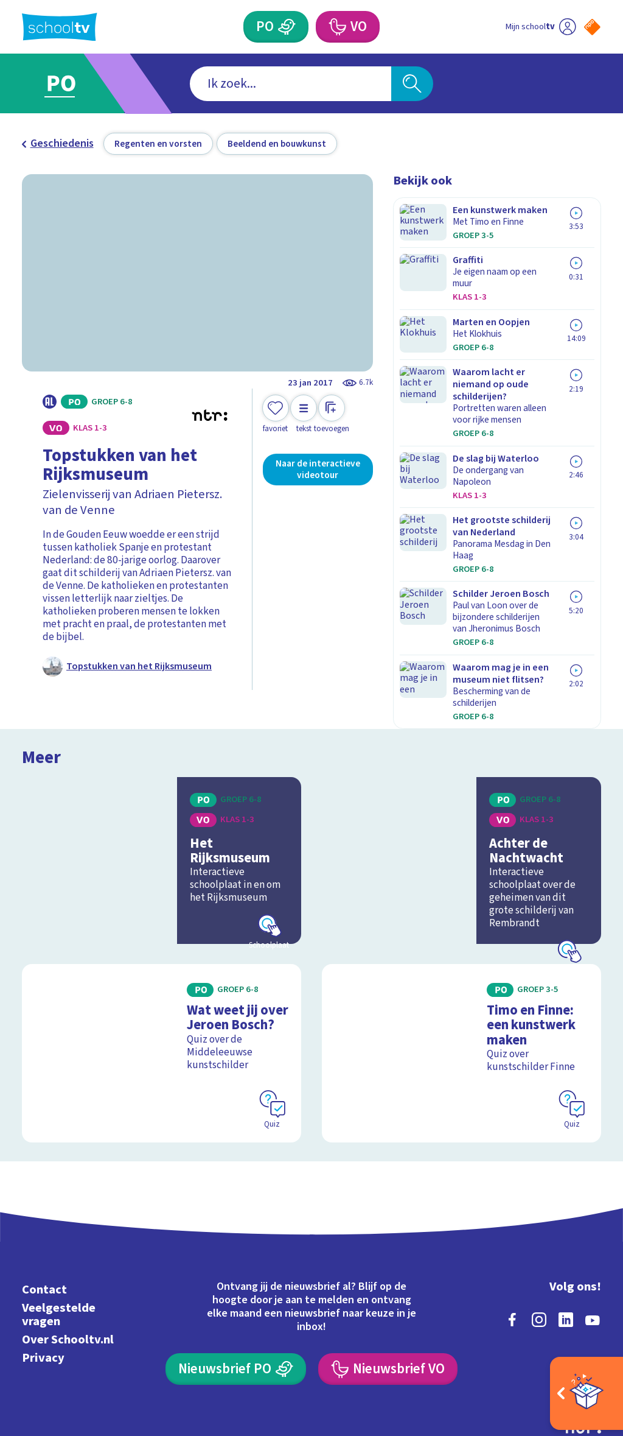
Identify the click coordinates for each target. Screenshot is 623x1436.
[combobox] (290, 83)
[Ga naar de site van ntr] (582, 1340)
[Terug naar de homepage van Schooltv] (59, 27)
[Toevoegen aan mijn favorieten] (275, 414)
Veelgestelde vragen (59, 1227)
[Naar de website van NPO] (592, 27)
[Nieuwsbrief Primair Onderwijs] (235, 1282)
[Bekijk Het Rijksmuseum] (161, 794)
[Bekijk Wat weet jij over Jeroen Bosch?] (161, 976)
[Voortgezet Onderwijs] (336, 27)
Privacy (43, 1271)
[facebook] (512, 1232)
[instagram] (539, 1232)
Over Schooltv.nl (68, 1252)
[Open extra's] (586, 1393)
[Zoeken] (412, 83)
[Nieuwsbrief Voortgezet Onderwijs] (387, 1282)
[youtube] (592, 1232)
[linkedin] (565, 1232)
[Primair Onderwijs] (286, 27)
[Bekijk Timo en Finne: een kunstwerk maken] (461, 976)
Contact (44, 1202)
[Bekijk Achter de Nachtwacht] (461, 794)
